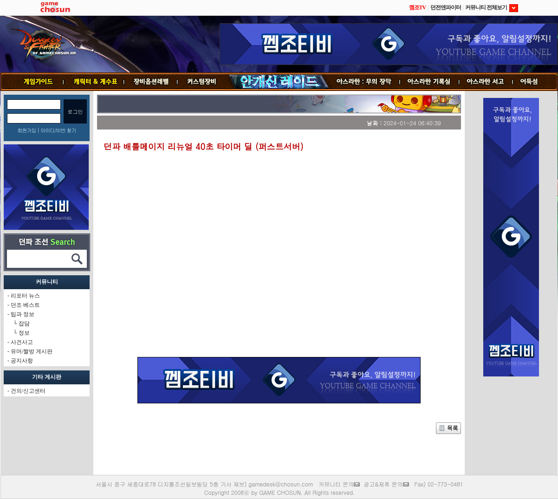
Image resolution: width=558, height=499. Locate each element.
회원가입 (26, 130)
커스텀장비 (202, 81)
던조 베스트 (25, 305)
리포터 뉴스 (25, 295)
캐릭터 (94, 81)
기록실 (429, 81)
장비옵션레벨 (150, 81)
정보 (24, 333)
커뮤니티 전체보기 (491, 7)
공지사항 (22, 360)
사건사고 (22, 342)
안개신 (278, 81)
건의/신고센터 (28, 391)
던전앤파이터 (445, 7)
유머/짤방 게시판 (31, 351)
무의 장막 (364, 81)
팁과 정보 (22, 314)
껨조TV (417, 7)
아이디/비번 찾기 (58, 130)
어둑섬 (535, 81)
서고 (486, 81)
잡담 (24, 323)
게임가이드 (35, 81)
